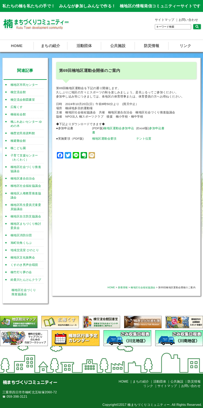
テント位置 (143, 138)
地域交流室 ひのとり (25, 250)
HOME (17, 46)
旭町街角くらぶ (21, 242)
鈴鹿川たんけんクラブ (26, 279)
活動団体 (84, 46)
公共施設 (118, 46)
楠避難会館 (18, 140)
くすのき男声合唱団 (24, 264)
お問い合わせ (188, 19)
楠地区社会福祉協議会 (26, 185)
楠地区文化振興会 (23, 257)
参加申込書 (156, 128)
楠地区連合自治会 (23, 178)
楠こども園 (18, 148)
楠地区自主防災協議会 (26, 216)
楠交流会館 (18, 92)
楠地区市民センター (24, 84)
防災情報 (151, 46)
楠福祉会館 (18, 114)
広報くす (17, 107)
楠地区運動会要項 (104, 138)
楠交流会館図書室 (23, 99)
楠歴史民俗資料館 (23, 133)
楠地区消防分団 (21, 235)
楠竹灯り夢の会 (21, 272)
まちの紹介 (50, 46)
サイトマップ (164, 19)
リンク (185, 46)
